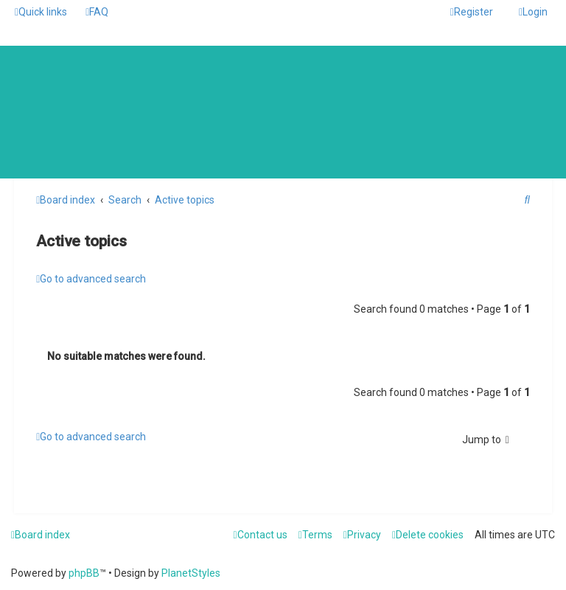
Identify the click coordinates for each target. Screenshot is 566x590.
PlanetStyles (190, 573)
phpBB (84, 573)
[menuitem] (97, 11)
